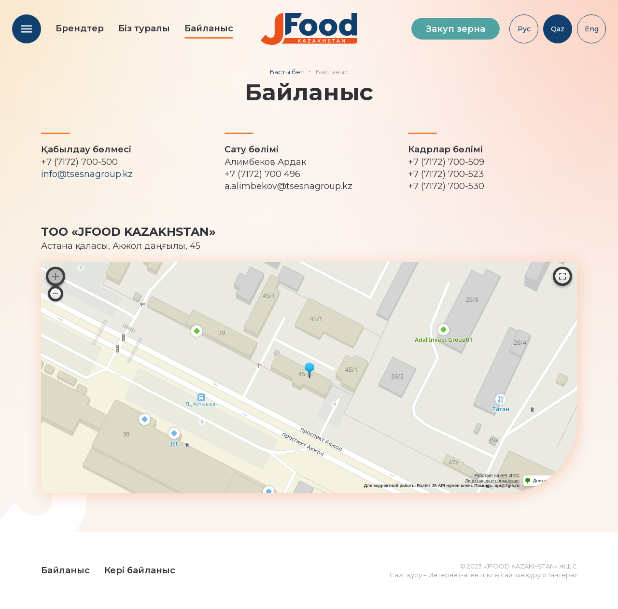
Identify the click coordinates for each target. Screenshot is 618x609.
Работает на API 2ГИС (497, 475)
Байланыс (208, 28)
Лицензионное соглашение (492, 480)
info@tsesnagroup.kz (87, 174)
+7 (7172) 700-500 (79, 162)
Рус (524, 29)
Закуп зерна (455, 29)
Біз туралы (144, 28)
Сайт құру (406, 575)
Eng (592, 29)
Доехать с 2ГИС (550, 480)
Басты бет (287, 72)
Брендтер (80, 28)
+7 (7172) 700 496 (262, 174)
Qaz (557, 29)
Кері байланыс (139, 570)
